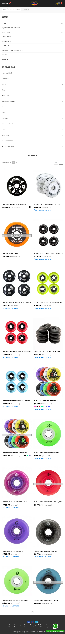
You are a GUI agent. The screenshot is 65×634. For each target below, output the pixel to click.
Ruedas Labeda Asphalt (11, 253)
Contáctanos (13, 627)
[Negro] (30, 207)
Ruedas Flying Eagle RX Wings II (14, 204)
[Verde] (42, 406)
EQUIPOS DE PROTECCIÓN (11, 28)
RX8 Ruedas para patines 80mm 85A (47, 352)
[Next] (61, 162)
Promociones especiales (16, 625)
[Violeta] (46, 406)
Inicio (5, 17)
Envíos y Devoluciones (28, 627)
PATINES (4, 23)
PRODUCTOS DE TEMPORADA (12, 50)
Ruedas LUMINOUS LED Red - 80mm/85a (48, 502)
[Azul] (49, 406)
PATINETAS (5, 46)
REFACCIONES (6, 32)
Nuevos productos (35, 625)
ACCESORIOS (6, 37)
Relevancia (6, 162)
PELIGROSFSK (6, 41)
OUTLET (4, 55)
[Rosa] (35, 406)
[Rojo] (39, 406)
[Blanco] (44, 406)
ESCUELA (5, 59)
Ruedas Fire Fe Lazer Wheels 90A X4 (47, 204)
